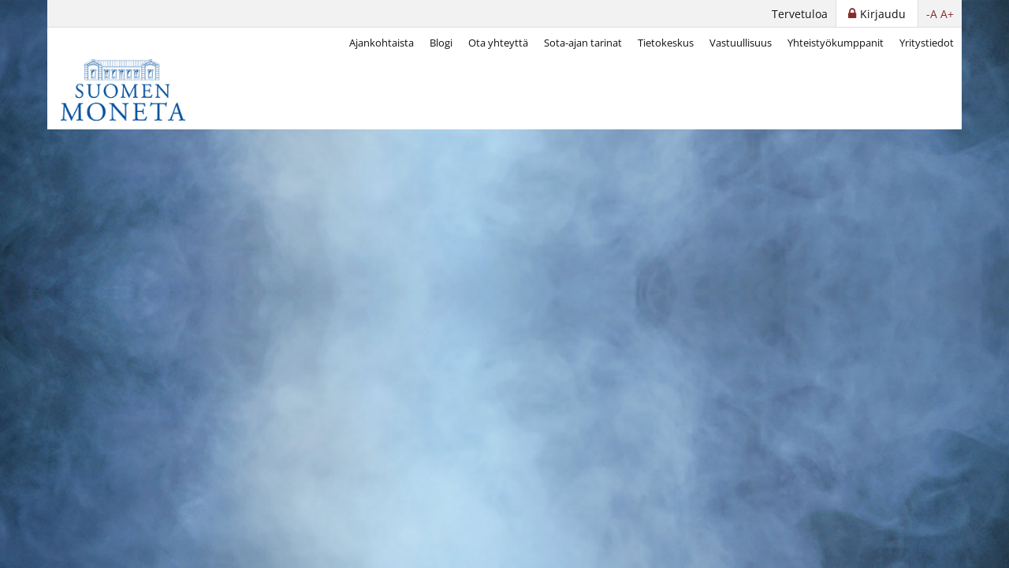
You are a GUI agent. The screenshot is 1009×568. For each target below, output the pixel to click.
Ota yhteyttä (498, 43)
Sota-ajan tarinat (583, 43)
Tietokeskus (666, 43)
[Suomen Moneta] (134, 89)
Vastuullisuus (740, 43)
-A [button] (931, 13)
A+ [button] (947, 13)
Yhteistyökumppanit (835, 43)
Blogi (441, 43)
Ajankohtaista (381, 43)
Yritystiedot (926, 43)
